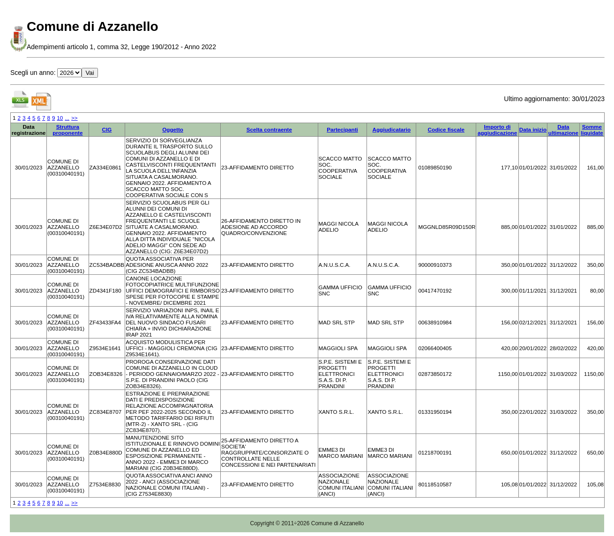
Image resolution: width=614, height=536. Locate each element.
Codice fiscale (446, 129)
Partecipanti (342, 129)
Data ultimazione (563, 130)
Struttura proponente (67, 130)
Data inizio (533, 129)
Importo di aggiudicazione (497, 130)
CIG (107, 129)
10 (60, 118)
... (67, 118)
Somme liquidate (592, 130)
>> (74, 118)
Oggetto (172, 129)
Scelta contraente (269, 129)
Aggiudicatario (392, 129)
